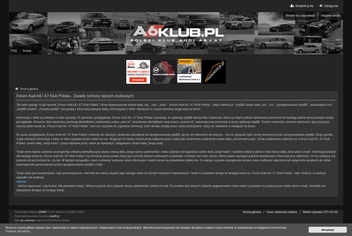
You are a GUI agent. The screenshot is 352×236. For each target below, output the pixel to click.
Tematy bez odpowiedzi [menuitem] (300, 15)
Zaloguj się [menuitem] (328, 6)
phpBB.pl (54, 216)
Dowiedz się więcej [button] (18, 231)
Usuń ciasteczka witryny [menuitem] (282, 212)
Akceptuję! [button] (327, 229)
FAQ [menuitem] (14, 50)
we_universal (27, 220)
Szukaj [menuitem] (27, 50)
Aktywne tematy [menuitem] (331, 15)
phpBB (42, 212)
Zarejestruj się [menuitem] (301, 6)
